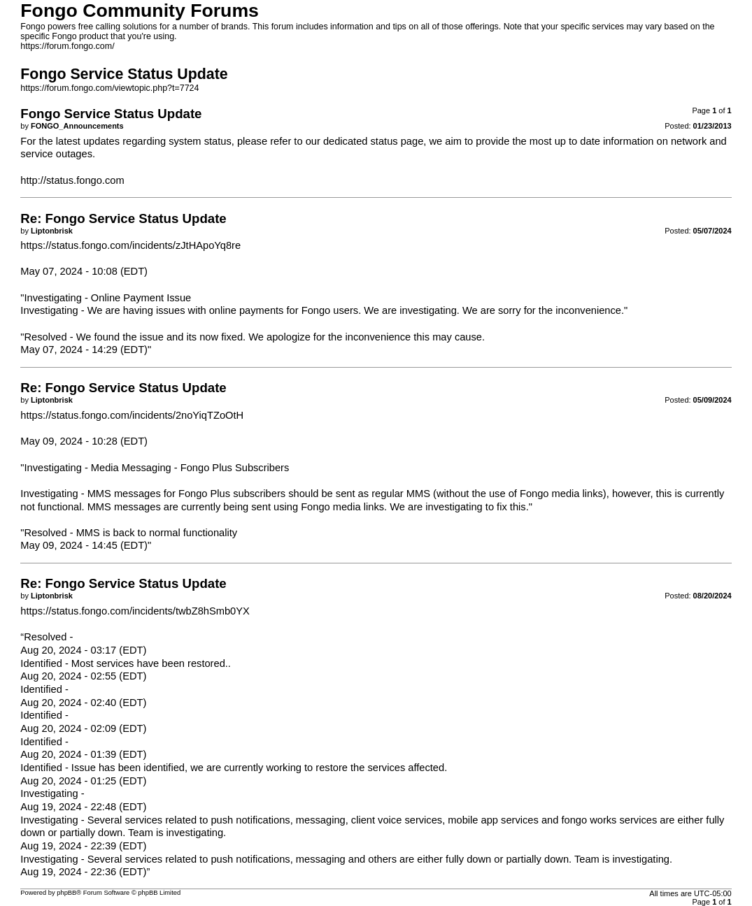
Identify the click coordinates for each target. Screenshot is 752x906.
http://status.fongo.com (72, 180)
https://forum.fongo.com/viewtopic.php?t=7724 (109, 88)
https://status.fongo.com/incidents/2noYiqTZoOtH (131, 415)
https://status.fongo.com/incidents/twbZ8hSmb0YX (135, 611)
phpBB (66, 892)
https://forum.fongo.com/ (67, 46)
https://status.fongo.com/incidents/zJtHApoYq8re (130, 245)
